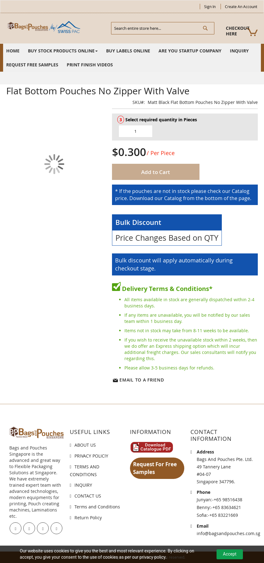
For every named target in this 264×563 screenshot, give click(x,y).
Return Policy (88, 518)
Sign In (210, 6)
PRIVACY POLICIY (91, 456)
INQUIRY (83, 485)
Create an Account (241, 6)
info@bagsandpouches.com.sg (228, 533)
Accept (230, 554)
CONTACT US (87, 496)
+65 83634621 (227, 507)
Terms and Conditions (97, 507)
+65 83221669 (223, 515)
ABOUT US (85, 445)
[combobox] (162, 28)
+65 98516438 (228, 500)
